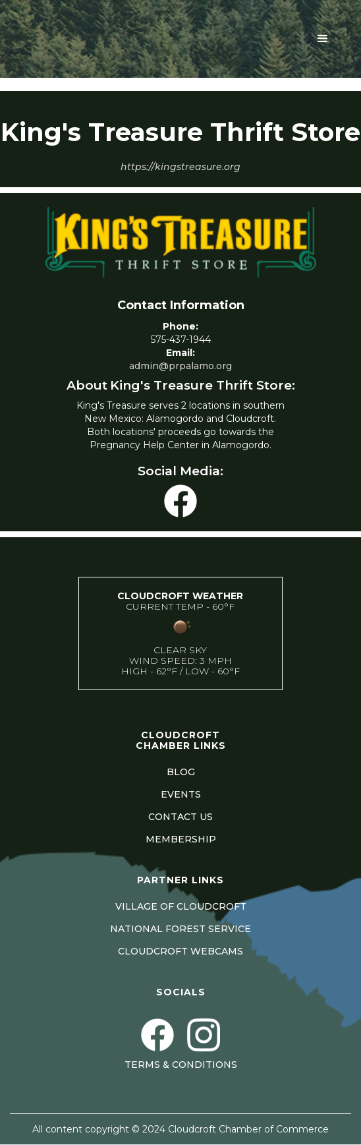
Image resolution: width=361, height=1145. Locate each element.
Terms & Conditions (181, 1064)
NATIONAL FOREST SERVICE (180, 929)
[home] (123, 38)
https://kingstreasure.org (180, 167)
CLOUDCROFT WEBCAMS (180, 951)
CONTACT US (180, 816)
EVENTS (181, 794)
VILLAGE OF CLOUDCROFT (180, 906)
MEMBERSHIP (181, 839)
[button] (323, 39)
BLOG (181, 772)
